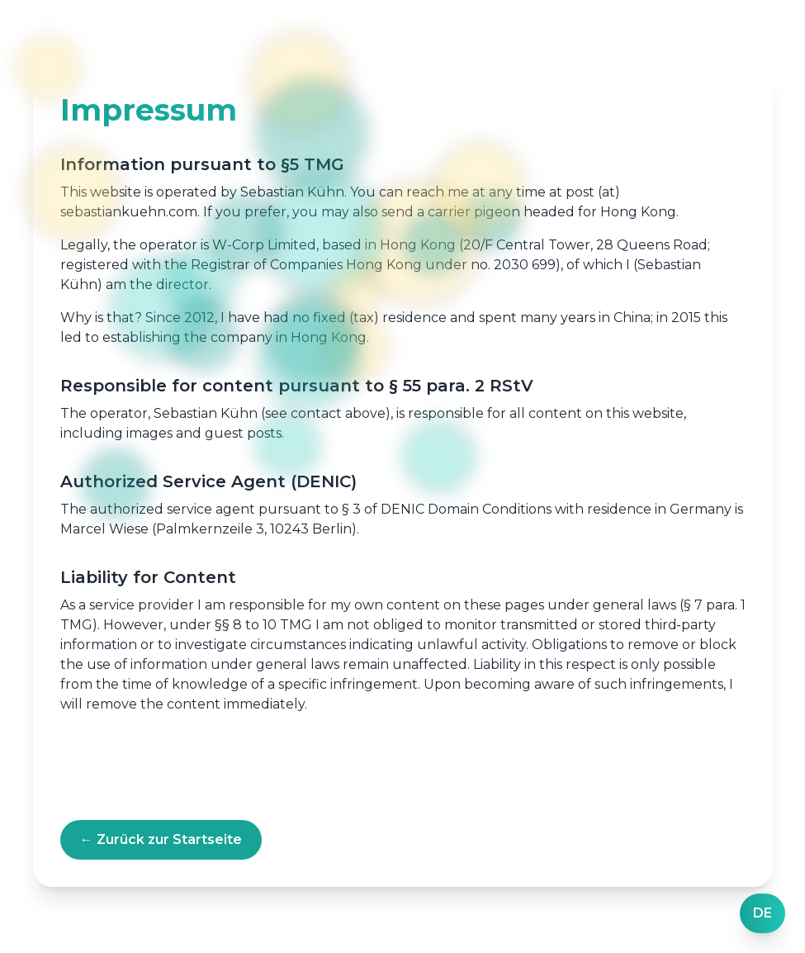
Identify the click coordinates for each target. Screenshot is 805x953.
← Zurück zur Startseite (161, 839)
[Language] (762, 913)
